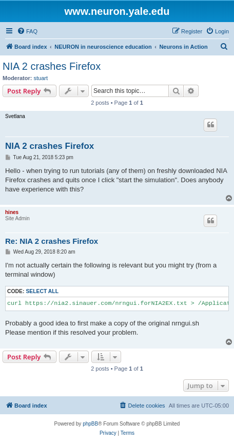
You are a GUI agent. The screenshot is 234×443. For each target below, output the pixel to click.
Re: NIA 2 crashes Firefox (51, 241)
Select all (42, 291)
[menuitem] (27, 31)
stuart (41, 78)
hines (11, 212)
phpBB (90, 424)
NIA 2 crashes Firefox (52, 66)
